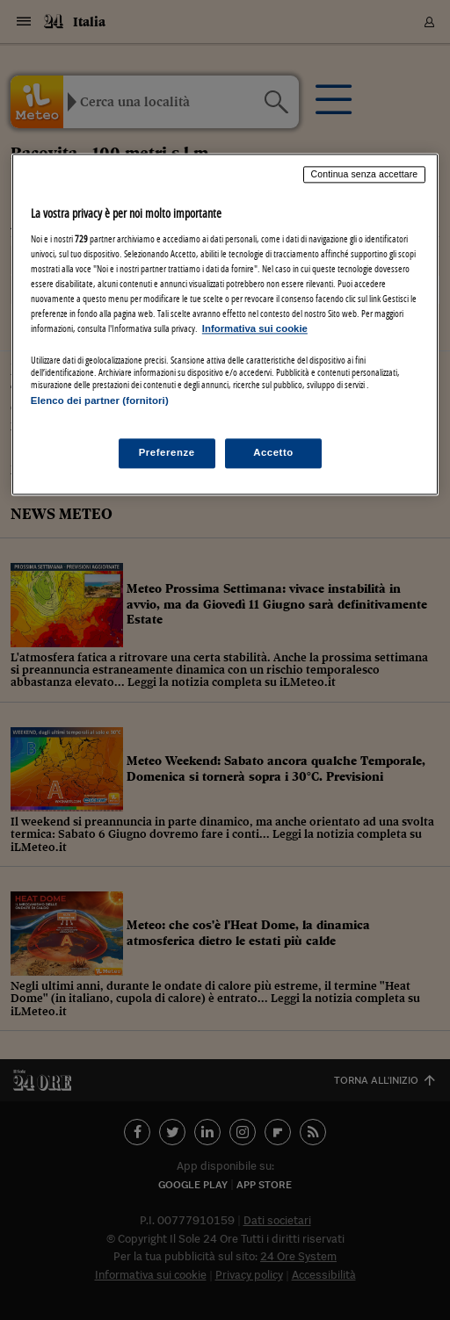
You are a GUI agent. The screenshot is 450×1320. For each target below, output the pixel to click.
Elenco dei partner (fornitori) (100, 401)
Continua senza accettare (364, 175)
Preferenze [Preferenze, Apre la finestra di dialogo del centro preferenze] (167, 452)
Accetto (273, 452)
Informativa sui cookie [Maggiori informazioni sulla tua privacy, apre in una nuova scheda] (255, 329)
